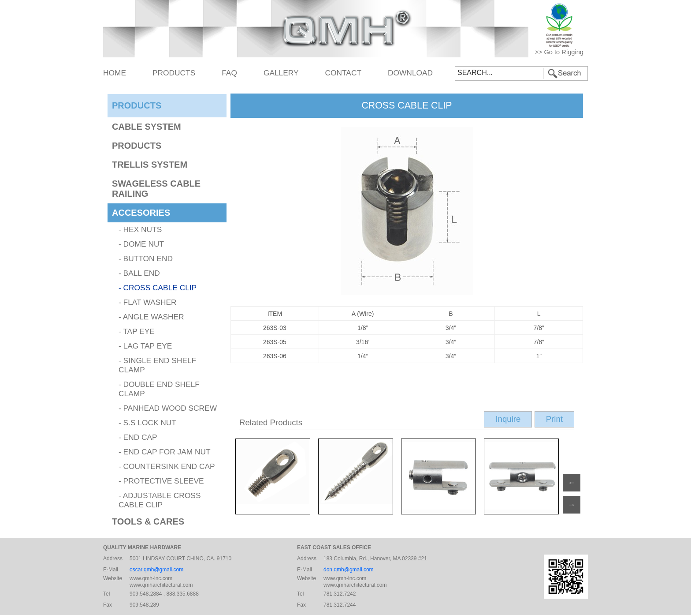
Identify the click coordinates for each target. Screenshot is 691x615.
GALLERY (281, 72)
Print (554, 419)
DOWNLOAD (410, 72)
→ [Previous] (571, 504)
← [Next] (571, 482)
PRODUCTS (173, 72)
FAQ (229, 72)
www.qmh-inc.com (151, 578)
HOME (114, 72)
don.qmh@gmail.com (348, 569)
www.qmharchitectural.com (161, 585)
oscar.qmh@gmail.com (156, 569)
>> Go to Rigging (559, 52)
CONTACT (343, 72)
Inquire (507, 419)
